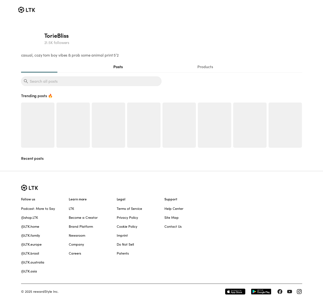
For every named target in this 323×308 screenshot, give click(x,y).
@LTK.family (30, 235)
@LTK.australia (32, 262)
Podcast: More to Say (38, 208)
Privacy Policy (127, 217)
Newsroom (77, 235)
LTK (71, 208)
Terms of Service (129, 208)
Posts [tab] (118, 66)
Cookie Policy (127, 226)
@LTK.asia (29, 271)
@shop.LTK (29, 217)
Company (76, 244)
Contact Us (173, 226)
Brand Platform (81, 226)
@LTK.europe (31, 244)
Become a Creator (83, 217)
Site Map (171, 217)
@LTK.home (30, 226)
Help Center (173, 208)
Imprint (122, 235)
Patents (123, 253)
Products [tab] (205, 66)
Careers (75, 253)
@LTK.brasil (30, 253)
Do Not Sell (125, 244)
